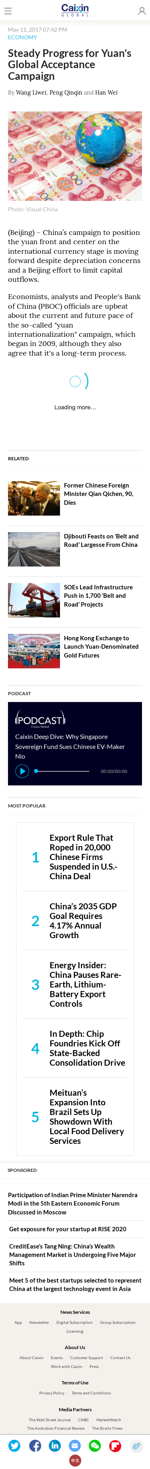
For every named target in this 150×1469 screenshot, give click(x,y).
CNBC (83, 1419)
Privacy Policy (51, 1392)
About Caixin (32, 1357)
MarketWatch (108, 1419)
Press (94, 1366)
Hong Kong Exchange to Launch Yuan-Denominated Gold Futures (101, 646)
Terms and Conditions (91, 1392)
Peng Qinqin (66, 92)
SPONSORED (22, 1170)
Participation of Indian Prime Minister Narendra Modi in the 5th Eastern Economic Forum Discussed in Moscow (73, 1203)
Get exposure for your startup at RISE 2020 (67, 1228)
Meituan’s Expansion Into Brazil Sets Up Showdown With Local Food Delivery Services (87, 1116)
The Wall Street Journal (50, 1419)
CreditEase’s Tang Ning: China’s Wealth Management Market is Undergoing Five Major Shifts (72, 1254)
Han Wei (106, 92)
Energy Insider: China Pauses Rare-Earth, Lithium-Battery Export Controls (86, 984)
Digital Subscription (74, 1322)
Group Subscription (118, 1322)
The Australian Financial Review (56, 1428)
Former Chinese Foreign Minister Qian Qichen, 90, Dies (98, 494)
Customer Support (86, 1357)
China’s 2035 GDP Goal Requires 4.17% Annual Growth (83, 920)
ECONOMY (22, 37)
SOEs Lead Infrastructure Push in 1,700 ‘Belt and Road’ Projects (98, 595)
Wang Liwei (31, 92)
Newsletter (39, 1322)
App (18, 1322)
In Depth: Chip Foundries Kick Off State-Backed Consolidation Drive (87, 1047)
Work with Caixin (66, 1366)
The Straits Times (107, 1428)
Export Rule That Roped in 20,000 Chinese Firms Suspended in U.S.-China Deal (84, 856)
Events (57, 1357)
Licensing (74, 1331)
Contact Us (120, 1357)
